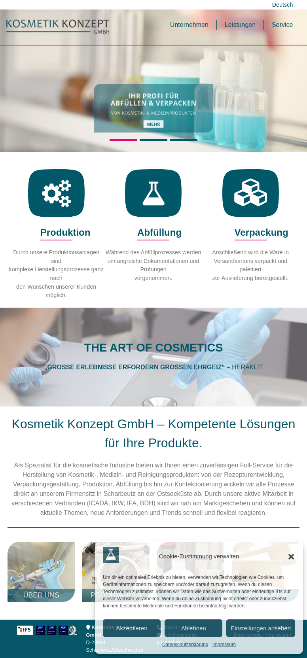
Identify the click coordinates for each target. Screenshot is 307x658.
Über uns (41, 595)
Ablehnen (193, 628)
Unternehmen (189, 24)
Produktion (56, 232)
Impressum (224, 644)
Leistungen (240, 24)
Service (282, 24)
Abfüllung (153, 232)
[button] (291, 557)
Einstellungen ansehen (261, 628)
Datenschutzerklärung (185, 644)
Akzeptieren (131, 628)
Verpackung (251, 232)
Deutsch (282, 5)
